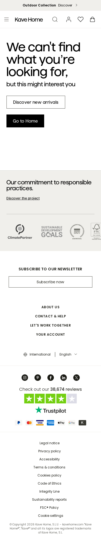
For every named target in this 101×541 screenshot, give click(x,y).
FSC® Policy (49, 507)
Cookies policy (49, 475)
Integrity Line (49, 491)
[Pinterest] (37, 377)
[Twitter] (76, 377)
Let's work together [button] (50, 325)
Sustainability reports (49, 499)
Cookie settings (50, 515)
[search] (55, 19)
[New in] (35, 102)
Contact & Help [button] (50, 316)
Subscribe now (50, 282)
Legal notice (50, 443)
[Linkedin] (63, 377)
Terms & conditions (49, 467)
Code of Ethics (49, 483)
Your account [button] (50, 334)
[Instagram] (25, 377)
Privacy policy (49, 451)
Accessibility (49, 459)
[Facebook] (50, 377)
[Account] (68, 19)
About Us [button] (50, 307)
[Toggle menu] (6, 19)
